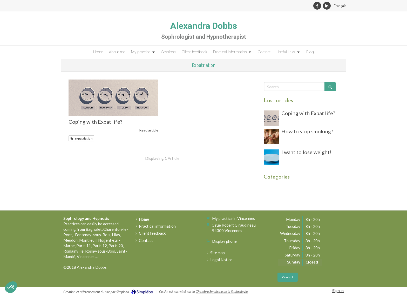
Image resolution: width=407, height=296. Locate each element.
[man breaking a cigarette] (271, 136)
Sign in (338, 290)
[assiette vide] (271, 157)
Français (340, 6)
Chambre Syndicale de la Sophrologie (222, 292)
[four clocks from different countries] (113, 97)
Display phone (224, 241)
